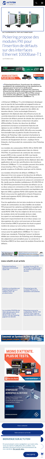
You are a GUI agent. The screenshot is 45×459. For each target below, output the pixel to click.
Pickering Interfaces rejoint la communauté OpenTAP (10, 267)
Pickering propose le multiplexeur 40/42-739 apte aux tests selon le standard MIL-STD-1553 (32, 312)
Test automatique (24, 32)
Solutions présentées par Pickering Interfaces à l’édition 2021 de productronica (11, 290)
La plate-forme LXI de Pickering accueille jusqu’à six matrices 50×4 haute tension (33, 268)
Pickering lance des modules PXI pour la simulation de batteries (32, 289)
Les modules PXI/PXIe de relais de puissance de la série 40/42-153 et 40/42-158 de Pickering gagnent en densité (11, 313)
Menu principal (42, 3)
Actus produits (9, 32)
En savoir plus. (18, 453)
